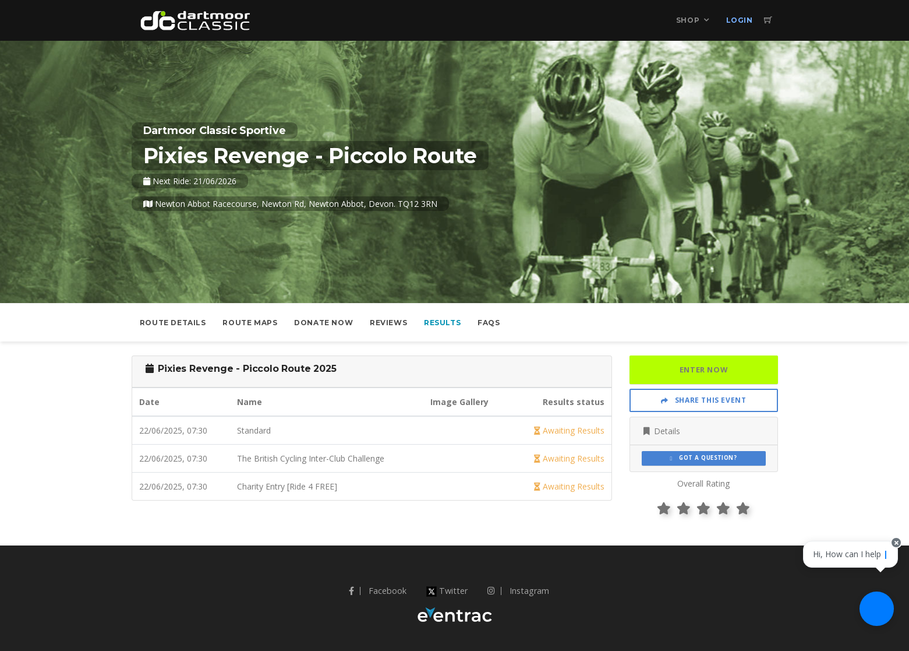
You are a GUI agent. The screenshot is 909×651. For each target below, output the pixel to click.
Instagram (518, 590)
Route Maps (249, 322)
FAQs (489, 322)
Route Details (173, 322)
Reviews (388, 322)
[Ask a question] (874, 616)
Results (442, 322)
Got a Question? (703, 458)
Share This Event (704, 400)
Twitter (447, 590)
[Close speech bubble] (890, 562)
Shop (687, 20)
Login (739, 20)
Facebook (377, 590)
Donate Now (323, 322)
